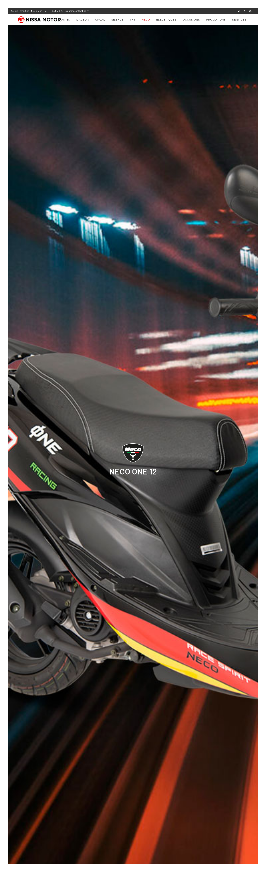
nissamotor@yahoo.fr (77, 10)
